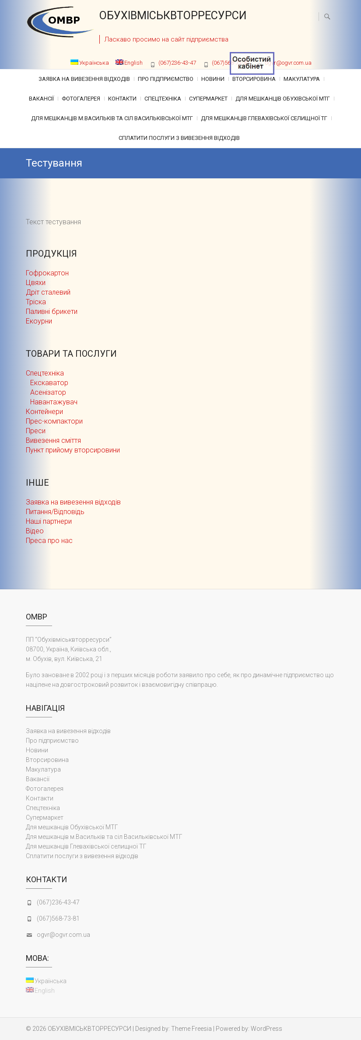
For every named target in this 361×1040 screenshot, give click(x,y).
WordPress (266, 1028)
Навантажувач (53, 402)
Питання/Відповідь (55, 512)
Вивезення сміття (53, 440)
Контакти (122, 98)
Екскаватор (49, 383)
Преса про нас (49, 540)
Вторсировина (254, 79)
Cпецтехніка (162, 98)
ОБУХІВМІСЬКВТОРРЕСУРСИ (172, 15)
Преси (36, 431)
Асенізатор (48, 392)
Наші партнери (49, 521)
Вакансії (41, 98)
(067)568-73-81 (58, 918)
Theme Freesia (191, 1028)
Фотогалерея (81, 98)
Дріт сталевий (48, 292)
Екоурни (39, 321)
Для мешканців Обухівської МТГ (282, 98)
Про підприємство (165, 79)
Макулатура (302, 79)
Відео (35, 531)
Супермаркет (208, 98)
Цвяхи (36, 282)
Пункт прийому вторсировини (73, 450)
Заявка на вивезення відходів (84, 79)
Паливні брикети (51, 311)
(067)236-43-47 (177, 62)
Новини (212, 79)
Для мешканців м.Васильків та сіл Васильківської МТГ (112, 118)
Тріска (36, 302)
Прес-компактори (54, 421)
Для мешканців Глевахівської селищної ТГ (264, 118)
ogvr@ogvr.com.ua (288, 62)
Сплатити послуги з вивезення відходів (179, 138)
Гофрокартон (47, 273)
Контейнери (44, 411)
